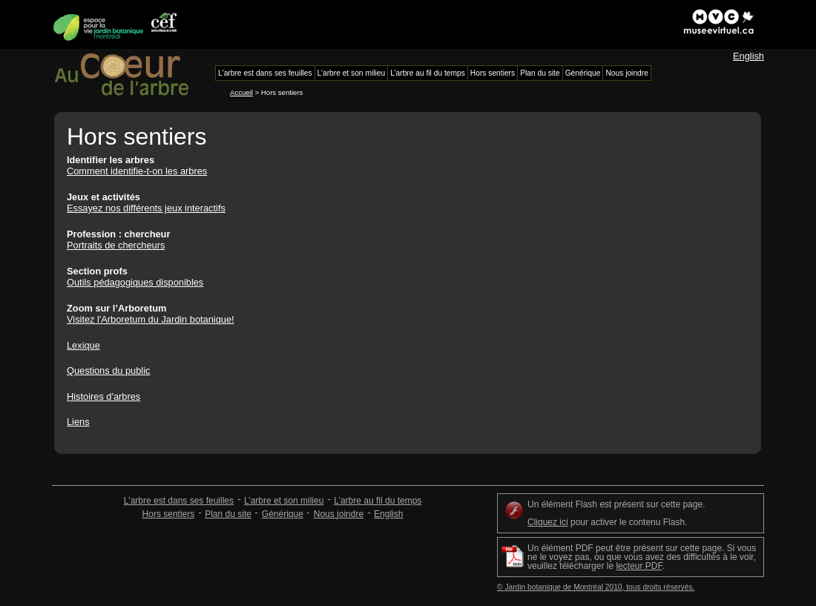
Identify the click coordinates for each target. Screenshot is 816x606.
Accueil (241, 92)
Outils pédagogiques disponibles (135, 282)
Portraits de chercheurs (116, 245)
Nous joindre (338, 514)
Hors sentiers (168, 514)
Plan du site (228, 514)
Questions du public (108, 370)
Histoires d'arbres (103, 396)
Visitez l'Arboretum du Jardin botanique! (150, 319)
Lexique (83, 345)
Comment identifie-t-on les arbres (137, 171)
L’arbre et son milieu (283, 500)
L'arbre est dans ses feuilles (179, 500)
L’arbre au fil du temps (377, 500)
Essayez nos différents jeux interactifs (146, 208)
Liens (78, 421)
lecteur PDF (639, 566)
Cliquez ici (547, 522)
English (748, 56)
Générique (282, 514)
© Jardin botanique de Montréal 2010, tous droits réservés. (595, 587)
